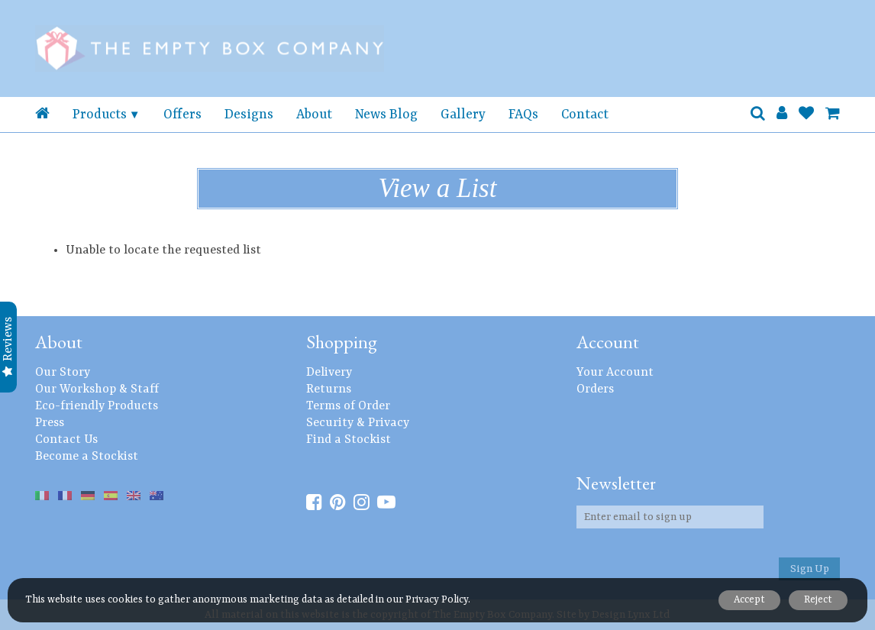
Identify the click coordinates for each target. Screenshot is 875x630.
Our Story (62, 373)
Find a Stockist (348, 440)
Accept (744, 600)
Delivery (329, 373)
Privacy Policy (436, 600)
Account (607, 342)
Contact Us (66, 440)
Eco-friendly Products (96, 406)
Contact (585, 114)
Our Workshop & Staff (97, 389)
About (314, 114)
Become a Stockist (86, 457)
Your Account (615, 373)
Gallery (463, 114)
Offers (182, 114)
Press (49, 423)
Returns (328, 389)
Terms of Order (348, 406)
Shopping (341, 342)
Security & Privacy (357, 423)
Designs (248, 114)
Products (100, 114)
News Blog (386, 114)
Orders (595, 389)
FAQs (523, 114)
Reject (816, 600)
